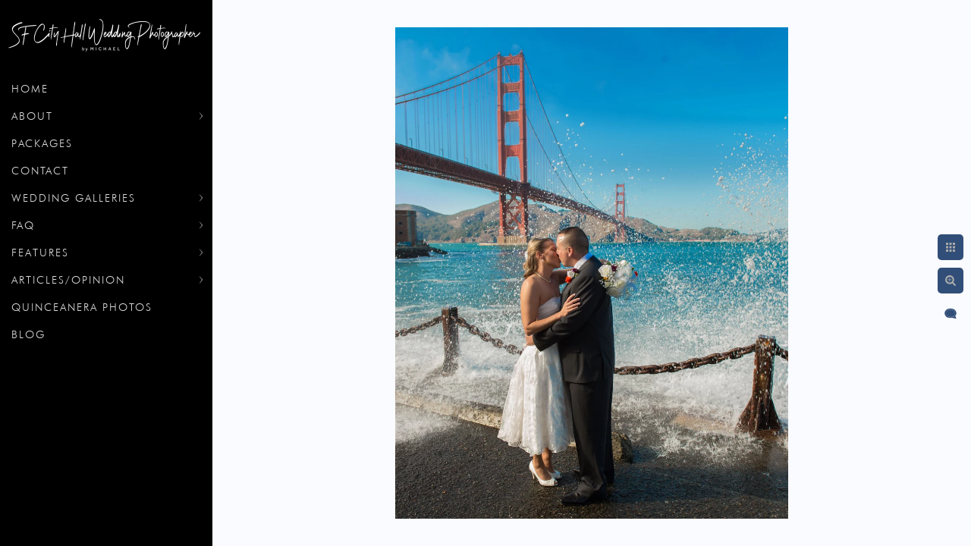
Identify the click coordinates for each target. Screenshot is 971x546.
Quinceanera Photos (81, 307)
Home (30, 89)
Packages (42, 143)
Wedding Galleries (73, 198)
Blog (28, 334)
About (32, 116)
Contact (40, 171)
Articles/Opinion (68, 280)
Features (40, 252)
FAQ (23, 225)
